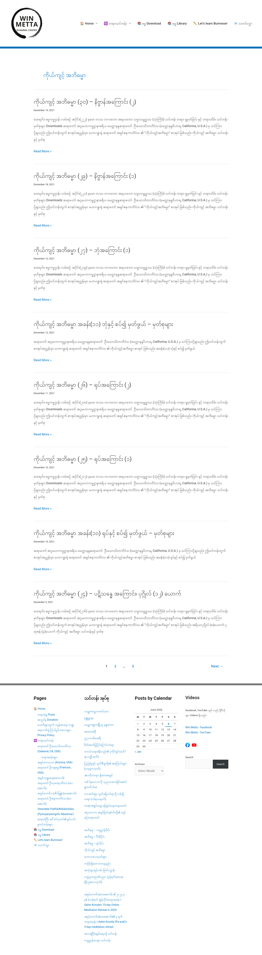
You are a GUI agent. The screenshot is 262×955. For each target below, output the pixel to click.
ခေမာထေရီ (90, 710)
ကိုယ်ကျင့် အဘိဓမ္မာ (94, 829)
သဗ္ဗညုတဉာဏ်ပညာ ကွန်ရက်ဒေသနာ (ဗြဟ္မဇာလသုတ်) (104, 858)
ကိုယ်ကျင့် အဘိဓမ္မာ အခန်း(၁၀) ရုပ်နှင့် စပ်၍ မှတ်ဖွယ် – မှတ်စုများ (104, 512)
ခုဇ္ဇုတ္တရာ (89, 697)
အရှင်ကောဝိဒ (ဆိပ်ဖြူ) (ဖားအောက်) (56, 772)
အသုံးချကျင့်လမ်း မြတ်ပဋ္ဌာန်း (100, 849)
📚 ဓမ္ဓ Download (149, 13)
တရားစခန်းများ (49, 736)
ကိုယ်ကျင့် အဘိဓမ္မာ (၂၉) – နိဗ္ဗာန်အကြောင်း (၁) (85, 154)
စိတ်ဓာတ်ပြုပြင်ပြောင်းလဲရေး (99, 723)
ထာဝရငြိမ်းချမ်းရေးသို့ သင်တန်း (100, 912)
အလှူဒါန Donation (47, 698)
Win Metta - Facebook (198, 706)
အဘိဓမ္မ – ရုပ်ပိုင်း (94, 822)
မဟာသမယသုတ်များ (95, 835)
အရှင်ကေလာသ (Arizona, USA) (54, 741)
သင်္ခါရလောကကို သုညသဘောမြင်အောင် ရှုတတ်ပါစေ (105, 763)
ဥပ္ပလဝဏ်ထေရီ (92, 717)
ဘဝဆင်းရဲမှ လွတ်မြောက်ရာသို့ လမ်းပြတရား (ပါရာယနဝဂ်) (104, 775)
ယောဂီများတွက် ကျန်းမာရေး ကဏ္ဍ (55, 703)
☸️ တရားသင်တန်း (115, 13)
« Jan (138, 730)
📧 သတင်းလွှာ (243, 13)
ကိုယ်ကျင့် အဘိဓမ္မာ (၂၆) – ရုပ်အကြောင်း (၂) (82, 363)
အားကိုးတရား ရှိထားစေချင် (98, 754)
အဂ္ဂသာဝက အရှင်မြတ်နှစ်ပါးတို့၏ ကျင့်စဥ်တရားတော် (105, 794)
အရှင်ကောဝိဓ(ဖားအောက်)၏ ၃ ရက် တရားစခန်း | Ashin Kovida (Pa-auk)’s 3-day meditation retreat (105, 900)
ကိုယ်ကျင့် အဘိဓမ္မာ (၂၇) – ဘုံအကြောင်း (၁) (82, 228)
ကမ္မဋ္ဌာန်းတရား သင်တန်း (97, 919)
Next (217, 645)
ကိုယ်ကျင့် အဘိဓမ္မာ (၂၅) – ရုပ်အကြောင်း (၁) (83, 437)
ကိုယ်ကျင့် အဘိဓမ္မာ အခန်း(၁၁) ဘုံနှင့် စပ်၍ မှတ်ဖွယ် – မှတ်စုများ (103, 303)
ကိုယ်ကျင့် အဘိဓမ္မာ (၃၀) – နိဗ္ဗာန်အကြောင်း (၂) (85, 80)
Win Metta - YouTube (198, 711)
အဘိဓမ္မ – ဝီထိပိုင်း (94, 815)
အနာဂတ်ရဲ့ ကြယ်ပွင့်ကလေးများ (54, 709)
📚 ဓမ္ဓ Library (177, 13)
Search (189, 735)
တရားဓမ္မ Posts (46, 693)
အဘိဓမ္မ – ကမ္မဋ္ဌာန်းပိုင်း (97, 808)
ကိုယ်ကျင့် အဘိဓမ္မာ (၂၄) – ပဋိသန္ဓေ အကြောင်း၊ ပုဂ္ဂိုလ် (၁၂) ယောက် (107, 572)
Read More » (43, 130)
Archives (140, 742)
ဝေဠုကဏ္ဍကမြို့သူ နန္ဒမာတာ (99, 703)
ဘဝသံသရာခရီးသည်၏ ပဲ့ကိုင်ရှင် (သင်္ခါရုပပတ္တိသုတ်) (105, 733)
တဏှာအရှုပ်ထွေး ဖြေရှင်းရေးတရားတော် (105, 784)
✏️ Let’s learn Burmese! (210, 13)
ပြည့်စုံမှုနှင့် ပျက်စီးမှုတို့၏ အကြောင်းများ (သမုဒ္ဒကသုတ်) (105, 745)
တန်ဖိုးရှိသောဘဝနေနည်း (97, 842)
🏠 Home (87, 13)
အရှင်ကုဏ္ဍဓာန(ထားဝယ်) (50, 756)
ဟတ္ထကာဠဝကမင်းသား (96, 690)
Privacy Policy (45, 714)
